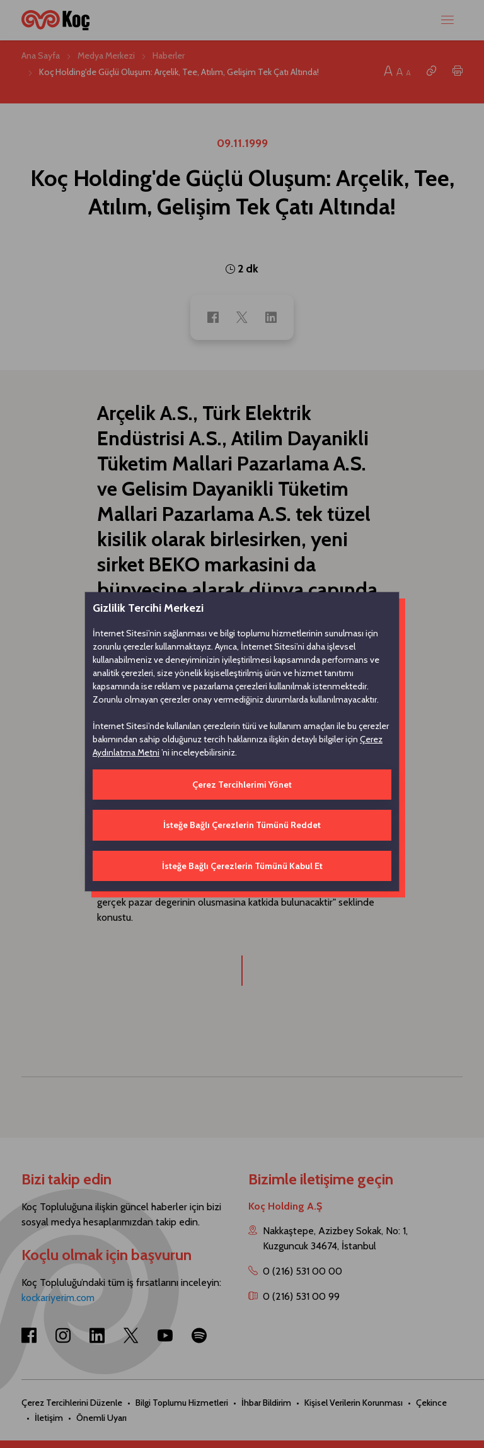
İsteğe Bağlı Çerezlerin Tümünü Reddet (242, 825)
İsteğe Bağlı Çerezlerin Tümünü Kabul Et (242, 866)
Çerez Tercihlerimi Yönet (242, 784)
